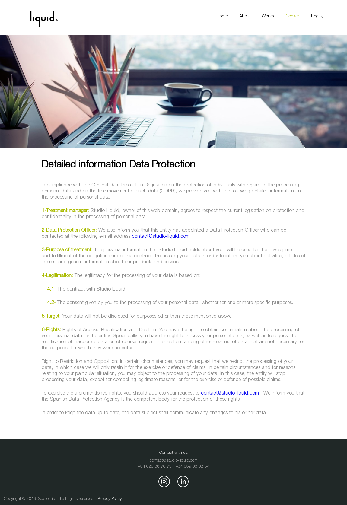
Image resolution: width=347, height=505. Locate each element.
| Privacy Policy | (109, 499)
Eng (315, 16)
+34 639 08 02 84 (192, 467)
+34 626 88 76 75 (155, 467)
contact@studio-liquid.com (161, 236)
